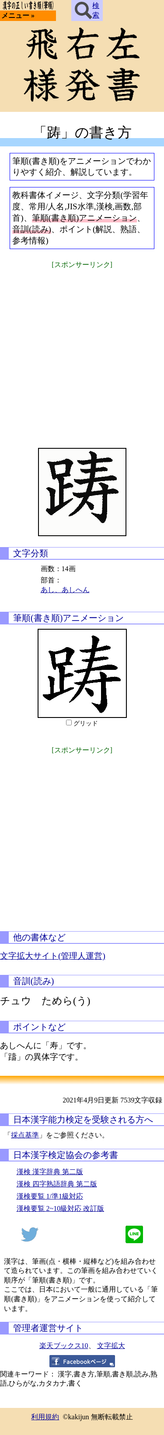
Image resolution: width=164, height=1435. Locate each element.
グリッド (85, 723)
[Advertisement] (82, 353)
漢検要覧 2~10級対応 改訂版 (61, 1208)
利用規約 (45, 1417)
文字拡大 (111, 1345)
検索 (87, 10)
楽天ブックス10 (63, 1345)
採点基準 (25, 1135)
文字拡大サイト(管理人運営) (52, 955)
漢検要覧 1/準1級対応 (50, 1196)
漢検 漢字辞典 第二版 (50, 1171)
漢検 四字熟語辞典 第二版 (57, 1184)
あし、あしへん (65, 589)
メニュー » (18, 15)
